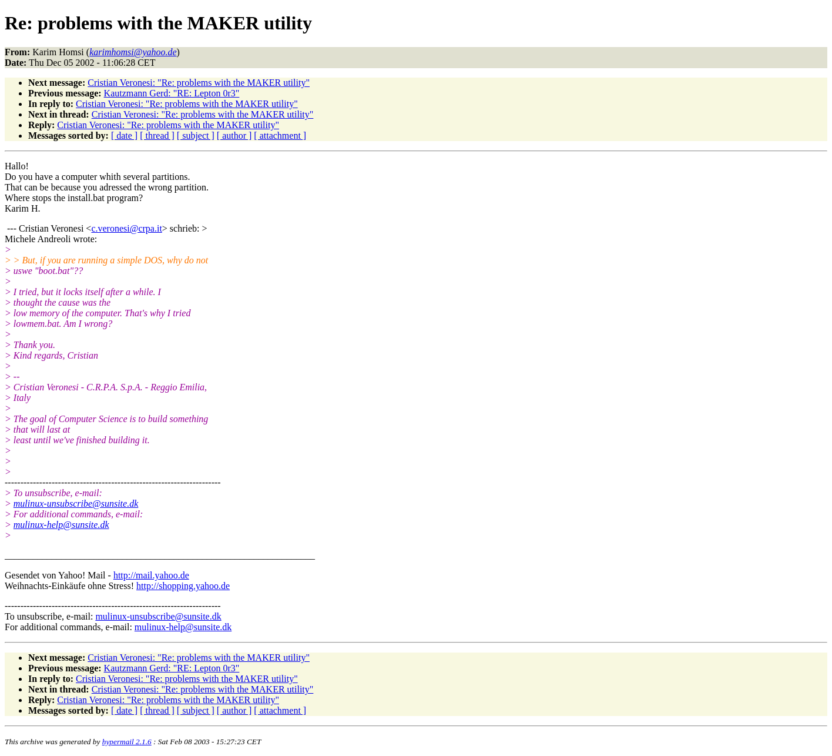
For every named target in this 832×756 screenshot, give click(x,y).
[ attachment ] (280, 136)
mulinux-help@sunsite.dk (61, 525)
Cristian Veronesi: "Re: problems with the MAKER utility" (199, 83)
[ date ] (124, 136)
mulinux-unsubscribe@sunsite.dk (76, 504)
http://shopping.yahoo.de (183, 586)
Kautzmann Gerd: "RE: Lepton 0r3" (172, 93)
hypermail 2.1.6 (127, 741)
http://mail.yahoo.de (151, 575)
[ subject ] (195, 136)
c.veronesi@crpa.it (126, 228)
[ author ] (234, 136)
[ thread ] (157, 136)
